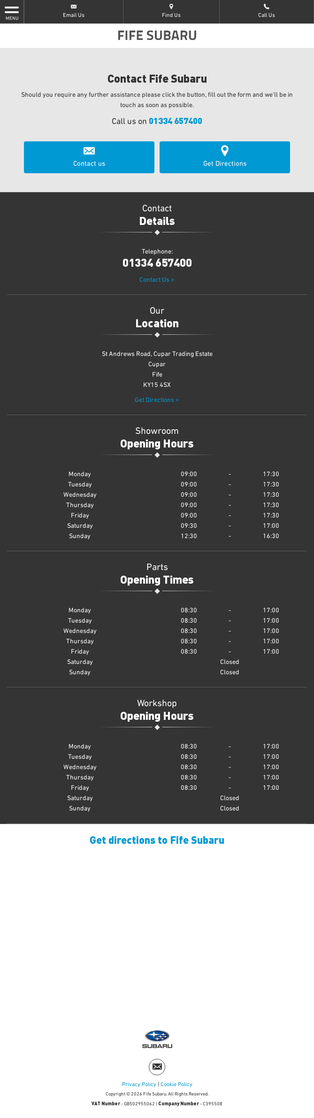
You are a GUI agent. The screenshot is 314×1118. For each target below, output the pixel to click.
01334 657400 (175, 120)
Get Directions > (157, 400)
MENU (12, 13)
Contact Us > (157, 280)
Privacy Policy (139, 1084)
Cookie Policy (176, 1084)
